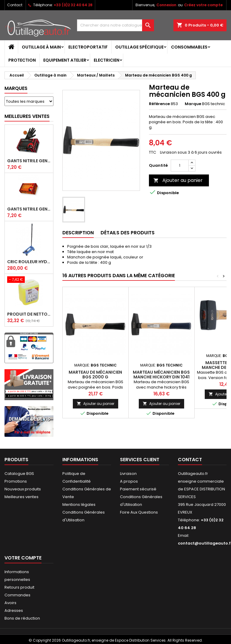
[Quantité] (180, 165)
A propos (129, 481)
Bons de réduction (22, 618)
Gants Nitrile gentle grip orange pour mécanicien (29, 209)
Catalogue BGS (19, 473)
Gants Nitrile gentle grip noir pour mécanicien (29, 160)
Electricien (106, 60)
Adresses (13, 610)
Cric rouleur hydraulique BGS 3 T (29, 261)
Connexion (166, 4)
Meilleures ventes (21, 497)
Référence (159, 104)
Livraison (128, 473)
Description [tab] (78, 232)
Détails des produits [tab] (128, 232)
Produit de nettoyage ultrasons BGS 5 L (29, 314)
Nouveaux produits (22, 489)
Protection (22, 60)
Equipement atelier (64, 60)
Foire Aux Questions (139, 512)
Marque (193, 104)
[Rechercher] (115, 25)
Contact (14, 4)
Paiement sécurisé (138, 489)
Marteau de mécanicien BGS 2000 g (95, 374)
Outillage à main (41, 47)
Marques (15, 88)
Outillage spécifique (139, 47)
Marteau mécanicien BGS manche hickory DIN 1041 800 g (161, 377)
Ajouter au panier (178, 180)
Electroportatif (88, 47)
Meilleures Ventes (27, 116)
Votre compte (22, 557)
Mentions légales (79, 504)
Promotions (15, 481)
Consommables (189, 47)
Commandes (17, 595)
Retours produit (19, 587)
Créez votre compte (203, 4)
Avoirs (10, 603)
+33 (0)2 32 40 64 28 (73, 4)
